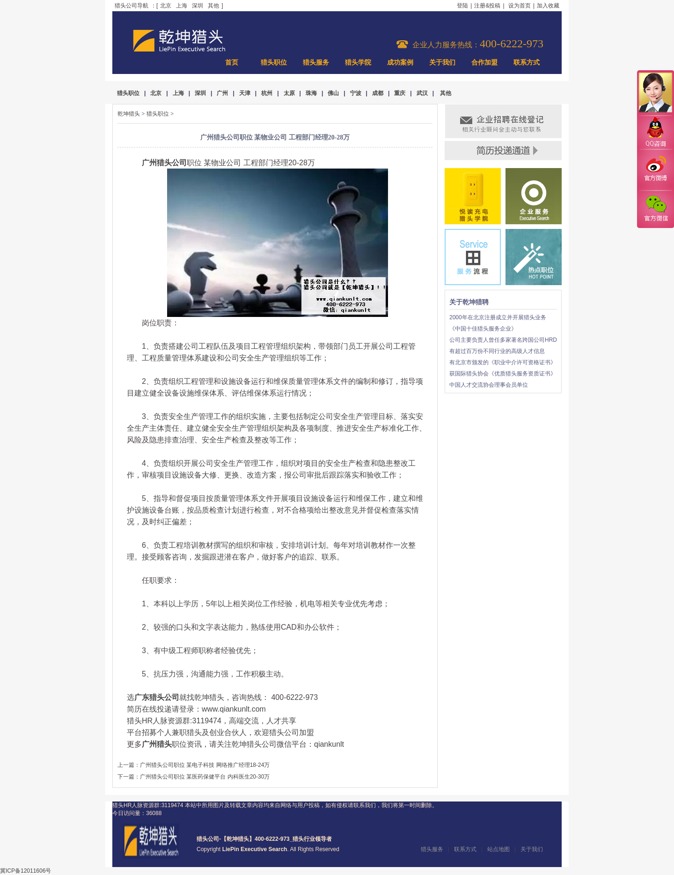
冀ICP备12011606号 (25, 871)
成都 (377, 93)
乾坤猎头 (128, 113)
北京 (165, 5)
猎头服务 (316, 62)
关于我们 (442, 62)
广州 (222, 93)
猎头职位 (274, 62)
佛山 (333, 93)
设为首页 (519, 5)
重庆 (399, 93)
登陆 (462, 5)
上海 (181, 5)
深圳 (197, 5)
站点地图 (498, 849)
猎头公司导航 (131, 5)
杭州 (266, 93)
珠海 (311, 93)
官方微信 (655, 208)
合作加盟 (484, 62)
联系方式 (526, 62)
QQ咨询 (655, 132)
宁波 (355, 93)
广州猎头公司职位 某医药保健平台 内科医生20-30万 (205, 776)
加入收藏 (548, 5)
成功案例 (400, 62)
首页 (231, 62)
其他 (213, 5)
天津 (244, 93)
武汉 (422, 93)
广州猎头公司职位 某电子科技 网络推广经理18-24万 (205, 765)
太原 (289, 93)
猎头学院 (358, 62)
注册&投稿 (487, 5)
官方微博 (655, 170)
